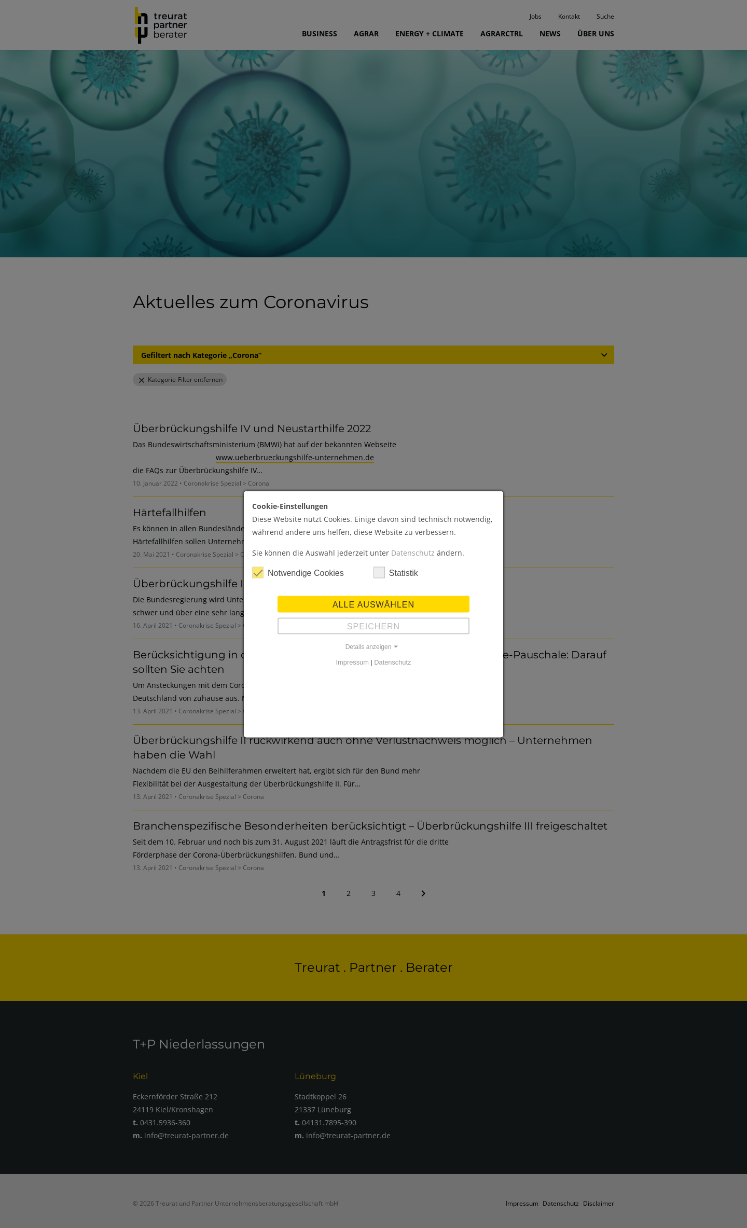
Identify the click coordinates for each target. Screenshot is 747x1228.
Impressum (352, 662)
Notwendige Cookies (298, 572)
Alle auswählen (373, 604)
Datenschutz (413, 552)
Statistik (396, 572)
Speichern (373, 626)
